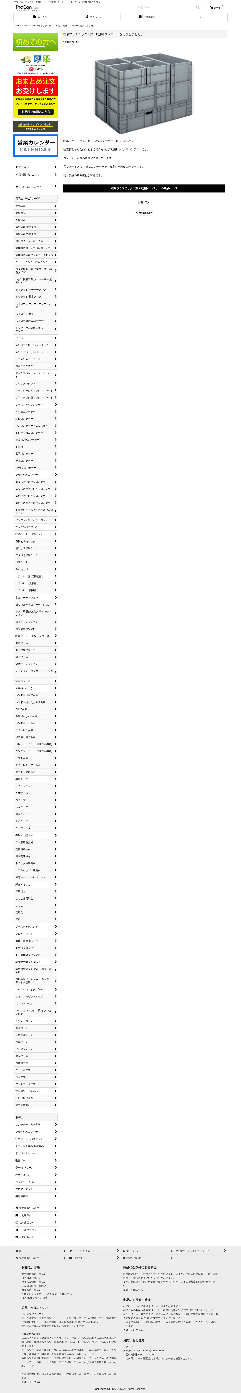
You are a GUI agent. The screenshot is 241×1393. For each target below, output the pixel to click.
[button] (201, 17)
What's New (144, 212)
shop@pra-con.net (154, 1350)
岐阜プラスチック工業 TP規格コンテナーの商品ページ (144, 188)
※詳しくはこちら (62, 1293)
